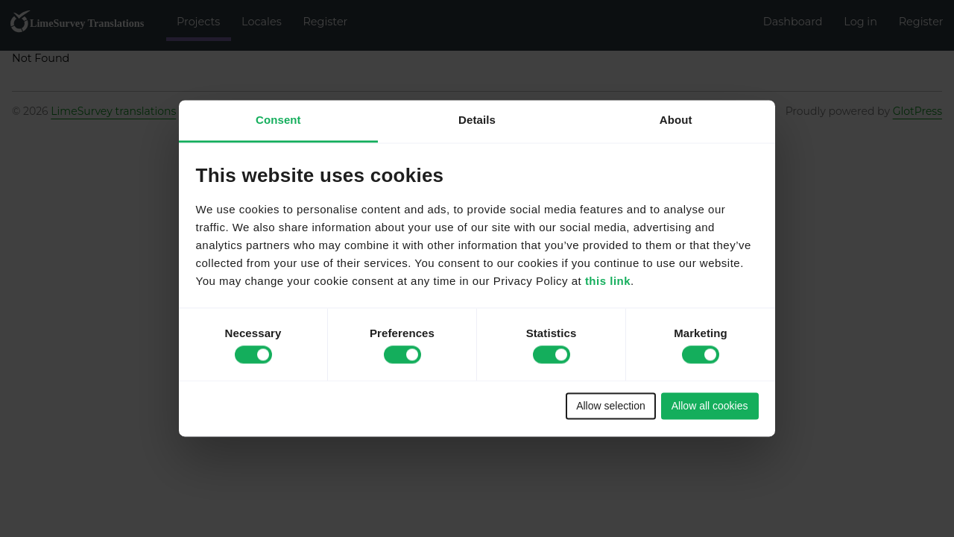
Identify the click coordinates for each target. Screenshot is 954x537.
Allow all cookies (710, 406)
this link (608, 281)
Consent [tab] (278, 119)
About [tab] (676, 119)
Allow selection (610, 406)
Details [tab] (477, 119)
